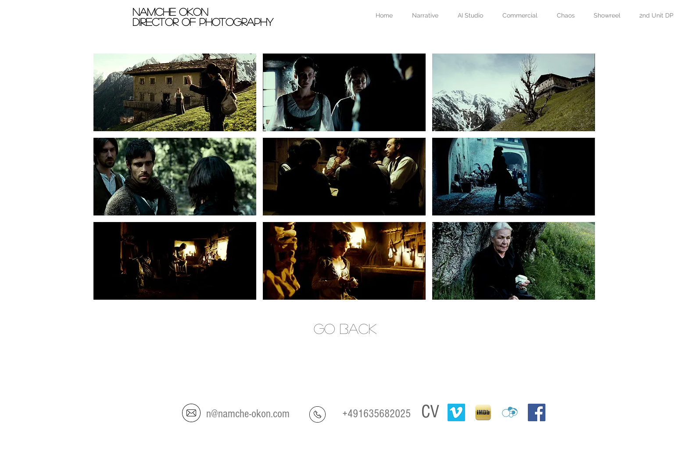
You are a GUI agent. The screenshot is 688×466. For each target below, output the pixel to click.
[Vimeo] (456, 412)
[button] (174, 92)
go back (345, 328)
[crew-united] (510, 412)
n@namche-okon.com (248, 413)
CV (430, 411)
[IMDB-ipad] (483, 412)
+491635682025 (376, 413)
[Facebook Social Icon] (536, 412)
